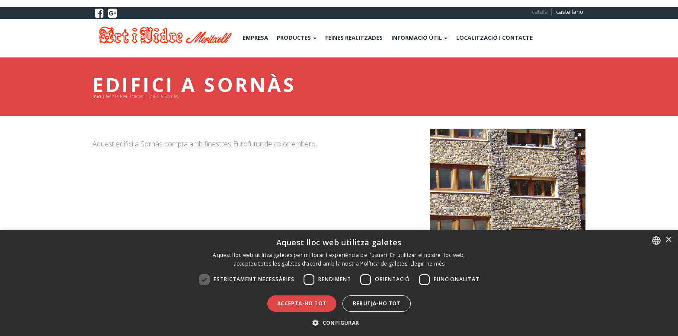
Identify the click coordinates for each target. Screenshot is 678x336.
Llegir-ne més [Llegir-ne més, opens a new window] (427, 263)
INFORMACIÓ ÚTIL (419, 37)
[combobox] (656, 240)
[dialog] (339, 283)
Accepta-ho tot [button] (301, 303)
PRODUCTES (297, 37)
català (540, 12)
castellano (569, 12)
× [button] (668, 240)
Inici (97, 96)
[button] (578, 136)
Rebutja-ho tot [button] (377, 303)
